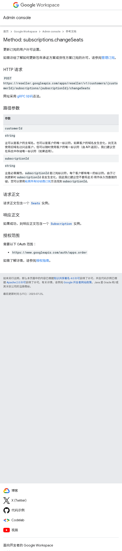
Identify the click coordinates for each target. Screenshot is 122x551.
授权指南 (42, 261)
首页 (6, 31)
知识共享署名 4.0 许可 (67, 278)
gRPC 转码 (25, 96)
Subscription (61, 224)
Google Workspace (25, 31)
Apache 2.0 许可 (16, 282)
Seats (35, 203)
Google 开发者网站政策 (78, 282)
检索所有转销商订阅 (38, 181)
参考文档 (71, 31)
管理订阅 (108, 58)
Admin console (17, 17)
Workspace (40, 5)
